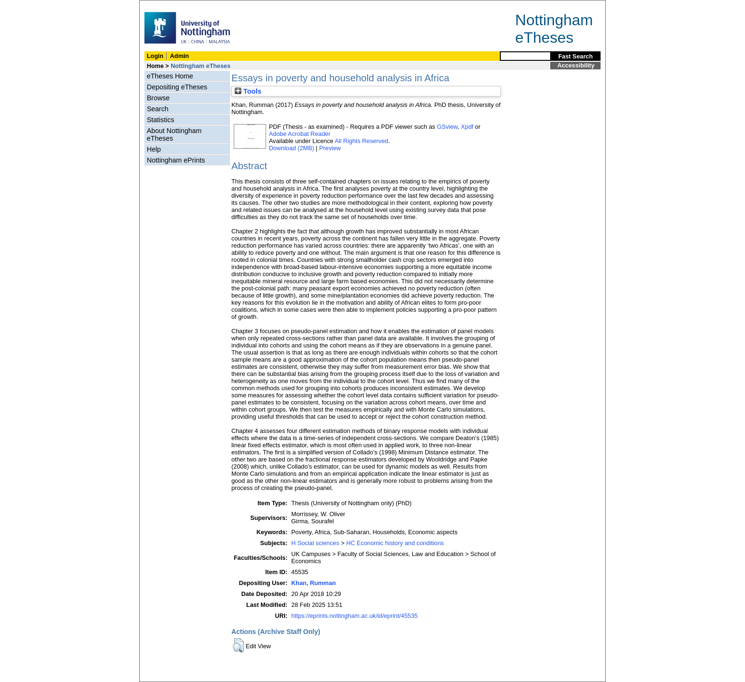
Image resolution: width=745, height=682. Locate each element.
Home (155, 65)
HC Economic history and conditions (395, 543)
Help (154, 149)
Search (158, 109)
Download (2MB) (291, 148)
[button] (238, 645)
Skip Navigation (160, 5)
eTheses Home (170, 76)
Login (155, 55)
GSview (447, 126)
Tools (248, 91)
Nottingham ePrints (176, 160)
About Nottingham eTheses (174, 134)
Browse (158, 98)
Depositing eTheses (177, 87)
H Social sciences (315, 543)
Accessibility (575, 65)
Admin (179, 55)
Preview (330, 148)
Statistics (160, 120)
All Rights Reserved (361, 140)
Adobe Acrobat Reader (299, 133)
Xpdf (467, 126)
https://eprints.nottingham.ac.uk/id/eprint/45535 (354, 615)
